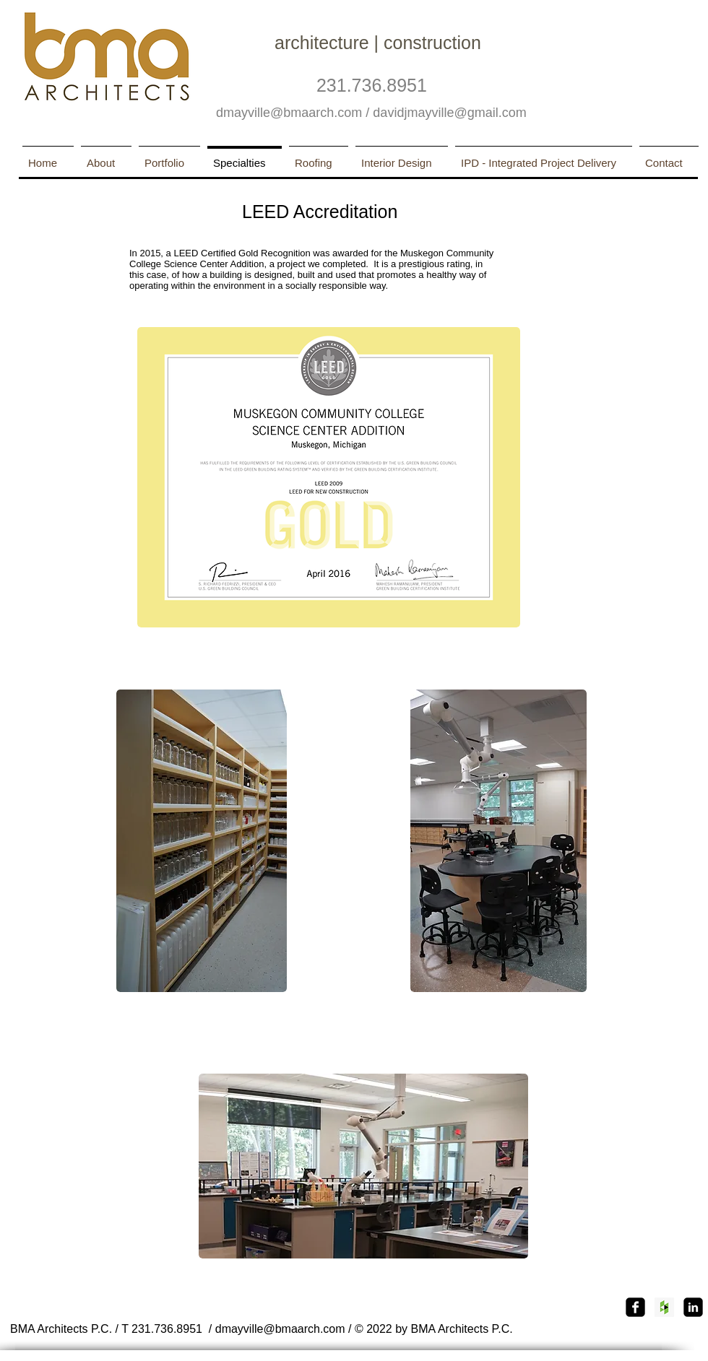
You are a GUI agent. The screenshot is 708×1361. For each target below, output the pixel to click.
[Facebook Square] (635, 1307)
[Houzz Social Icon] (664, 1307)
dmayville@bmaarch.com (289, 112)
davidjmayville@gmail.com (449, 112)
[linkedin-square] (693, 1307)
